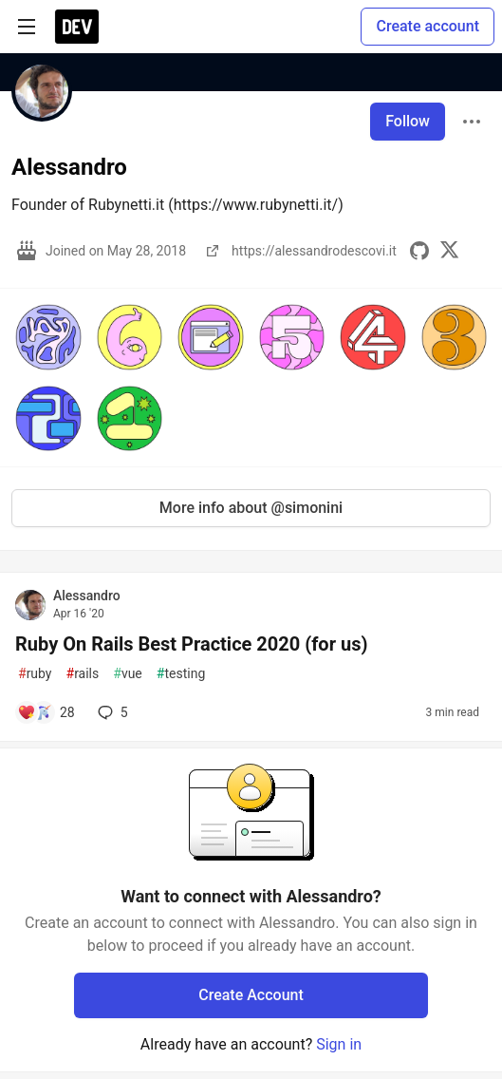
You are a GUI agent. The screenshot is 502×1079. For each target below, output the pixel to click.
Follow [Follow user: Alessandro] (407, 121)
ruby (35, 674)
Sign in (339, 1044)
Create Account (251, 995)
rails (83, 674)
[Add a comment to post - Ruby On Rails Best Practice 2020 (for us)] (46, 712)
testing (181, 674)
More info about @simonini (251, 508)
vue (127, 674)
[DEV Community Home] (77, 27)
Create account (427, 26)
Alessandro (87, 595)
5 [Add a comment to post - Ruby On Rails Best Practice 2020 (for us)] (111, 712)
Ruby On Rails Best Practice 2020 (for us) (191, 644)
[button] (48, 337)
